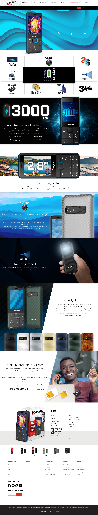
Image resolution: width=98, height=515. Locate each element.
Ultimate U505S (11, 476)
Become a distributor (74, 2)
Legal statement (80, 469)
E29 (8, 464)
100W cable (47, 467)
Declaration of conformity (68, 469)
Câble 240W (47, 469)
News (62, 2)
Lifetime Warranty (67, 472)
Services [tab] (53, 2)
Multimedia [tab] (24, 2)
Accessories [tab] (43, 2)
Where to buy (66, 464)
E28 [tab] (79, 8)
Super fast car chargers (50, 474)
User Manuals (66, 467)
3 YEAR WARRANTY (67, 476)
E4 (8, 472)
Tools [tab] (33, 2)
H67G (9, 467)
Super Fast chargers (49, 476)
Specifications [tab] (86, 8)
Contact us (79, 467)
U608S (9, 469)
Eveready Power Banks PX (50, 472)
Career (78, 474)
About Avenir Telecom (82, 464)
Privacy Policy (80, 472)
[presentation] (18, 498)
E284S (9, 474)
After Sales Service (67, 474)
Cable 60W (47, 464)
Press (78, 476)
